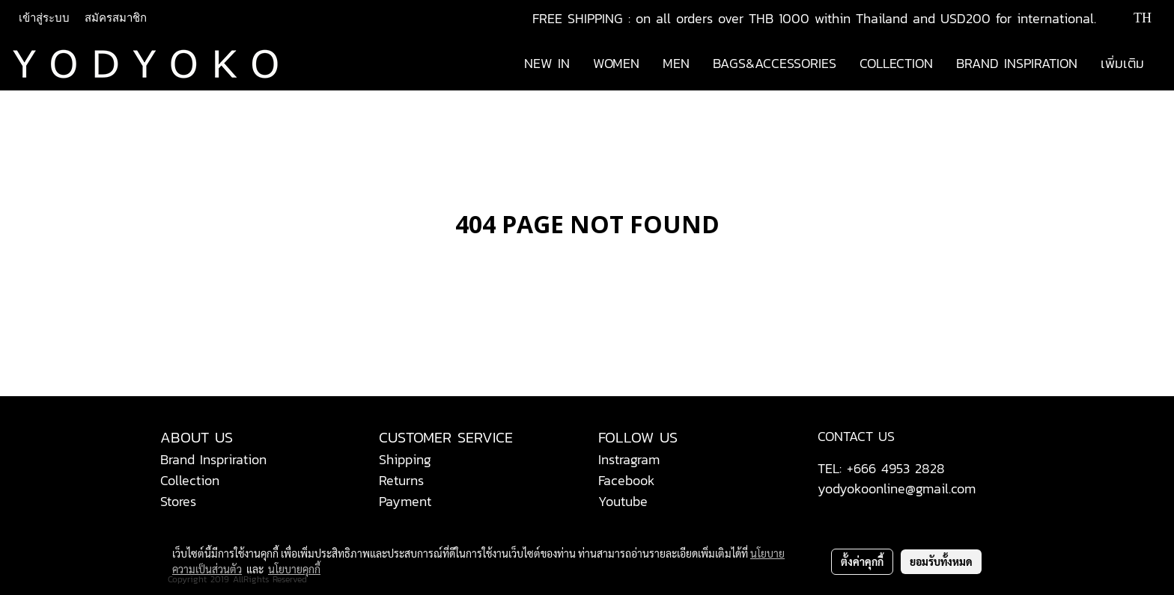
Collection (189, 480)
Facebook (626, 480)
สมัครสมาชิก (116, 18)
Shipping (405, 459)
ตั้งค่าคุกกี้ (862, 561)
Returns (401, 480)
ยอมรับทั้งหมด (941, 561)
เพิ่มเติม (1122, 63)
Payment (405, 501)
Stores (178, 501)
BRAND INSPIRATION (1016, 63)
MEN (676, 63)
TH (1132, 17)
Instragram (629, 459)
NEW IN (547, 63)
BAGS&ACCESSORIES (774, 63)
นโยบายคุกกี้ (294, 569)
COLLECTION (896, 63)
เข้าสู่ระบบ (44, 18)
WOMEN (616, 63)
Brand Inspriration (213, 459)
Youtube (623, 501)
